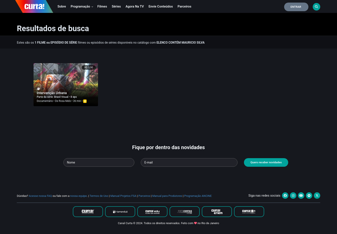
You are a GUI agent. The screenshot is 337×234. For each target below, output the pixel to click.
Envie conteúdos (161, 6)
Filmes (102, 6)
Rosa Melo (65, 100)
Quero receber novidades (266, 162)
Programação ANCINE (198, 195)
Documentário (45, 100)
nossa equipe (78, 195)
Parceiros (184, 6)
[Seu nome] (98, 162)
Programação (82, 6)
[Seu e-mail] (189, 162)
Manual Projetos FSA (123, 195)
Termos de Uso (99, 195)
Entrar (296, 6)
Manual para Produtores (167, 195)
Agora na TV (135, 6)
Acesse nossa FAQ (40, 195)
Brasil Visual (61, 96)
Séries (116, 6)
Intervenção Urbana (52, 93)
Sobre (61, 6)
